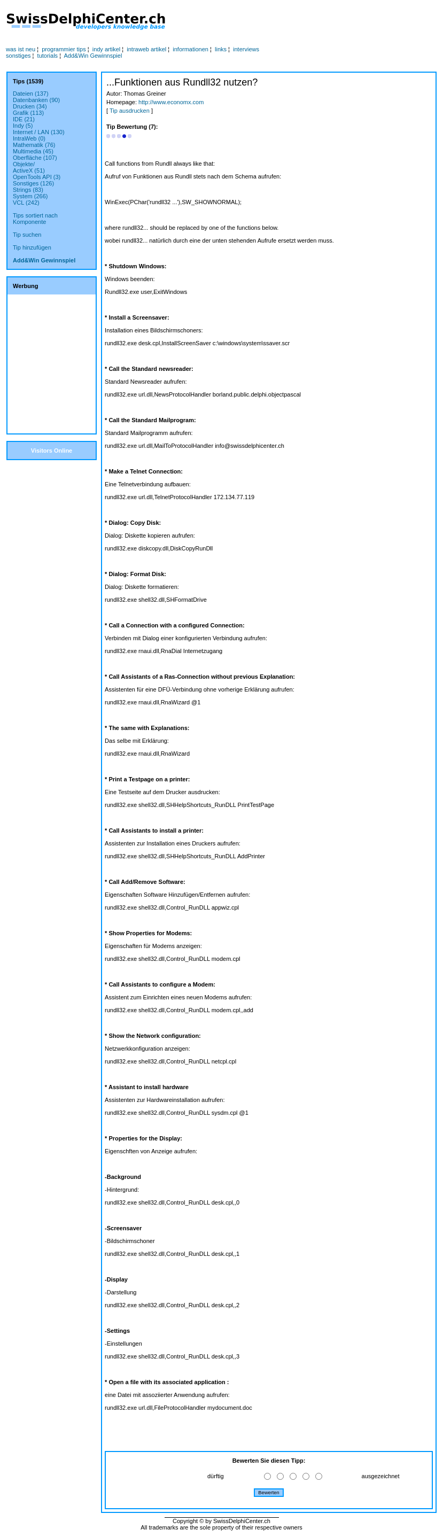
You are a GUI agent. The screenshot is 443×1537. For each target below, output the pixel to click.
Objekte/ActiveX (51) (29, 167)
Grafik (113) (28, 113)
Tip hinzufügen (32, 247)
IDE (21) (24, 119)
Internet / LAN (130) (39, 132)
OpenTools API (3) (36, 177)
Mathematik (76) (34, 145)
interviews (246, 49)
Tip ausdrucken (130, 110)
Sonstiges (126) (33, 183)
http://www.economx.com (171, 102)
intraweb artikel (146, 49)
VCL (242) (26, 202)
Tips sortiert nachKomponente (35, 218)
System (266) (30, 196)
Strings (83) (28, 190)
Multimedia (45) (33, 151)
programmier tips (64, 49)
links (221, 49)
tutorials (47, 55)
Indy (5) (23, 125)
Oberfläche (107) (35, 157)
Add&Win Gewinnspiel (93, 55)
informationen (190, 49)
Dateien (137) (31, 93)
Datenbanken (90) (36, 100)
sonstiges (18, 55)
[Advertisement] (293, 22)
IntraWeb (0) (29, 138)
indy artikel (106, 49)
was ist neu (20, 49)
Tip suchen (27, 234)
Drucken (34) (30, 106)
